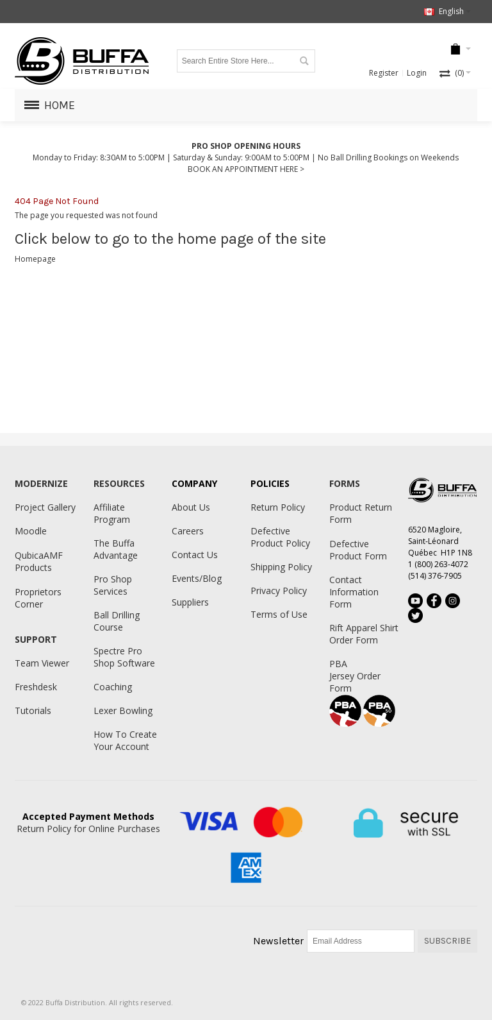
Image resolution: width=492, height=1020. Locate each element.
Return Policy (277, 507)
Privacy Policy (278, 590)
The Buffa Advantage (116, 549)
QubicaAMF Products (39, 561)
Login (417, 72)
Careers (188, 531)
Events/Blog (197, 578)
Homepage (35, 258)
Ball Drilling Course (117, 621)
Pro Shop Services (113, 585)
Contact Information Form (354, 592)
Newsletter (278, 941)
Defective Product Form (358, 550)
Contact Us (195, 554)
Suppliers (190, 602)
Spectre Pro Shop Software (124, 657)
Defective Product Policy (280, 537)
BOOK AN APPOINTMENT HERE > (246, 169)
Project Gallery (45, 507)
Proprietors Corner (38, 598)
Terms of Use (279, 614)
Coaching (113, 687)
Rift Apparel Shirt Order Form (363, 634)
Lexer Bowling (123, 710)
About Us (191, 507)
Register (383, 72)
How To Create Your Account (125, 740)
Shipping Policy (281, 567)
